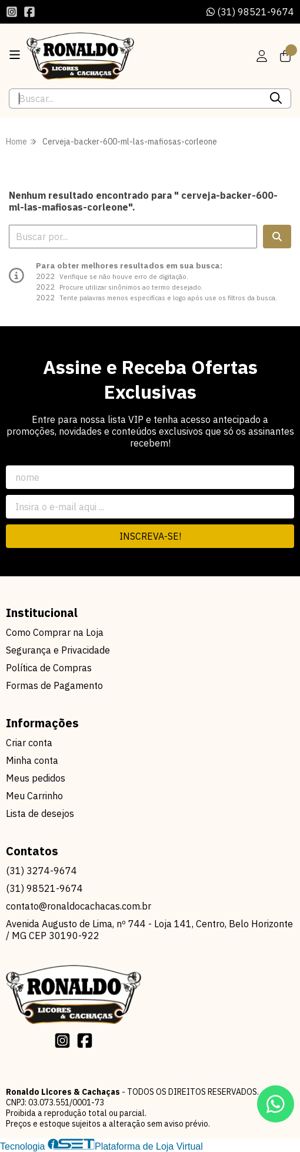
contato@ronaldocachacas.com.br (78, 906)
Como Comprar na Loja (55, 632)
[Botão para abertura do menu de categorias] (15, 55)
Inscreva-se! (150, 536)
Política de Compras (49, 668)
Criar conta (29, 743)
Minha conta (32, 760)
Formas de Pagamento (54, 685)
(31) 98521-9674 (250, 12)
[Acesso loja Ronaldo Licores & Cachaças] (262, 56)
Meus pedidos (35, 778)
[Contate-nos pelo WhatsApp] (275, 1104)
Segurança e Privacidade (58, 650)
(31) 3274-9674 (41, 871)
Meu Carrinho (34, 796)
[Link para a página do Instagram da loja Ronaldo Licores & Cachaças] (12, 12)
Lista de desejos (40, 813)
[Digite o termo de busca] (135, 98)
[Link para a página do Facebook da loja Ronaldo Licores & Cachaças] (29, 12)
